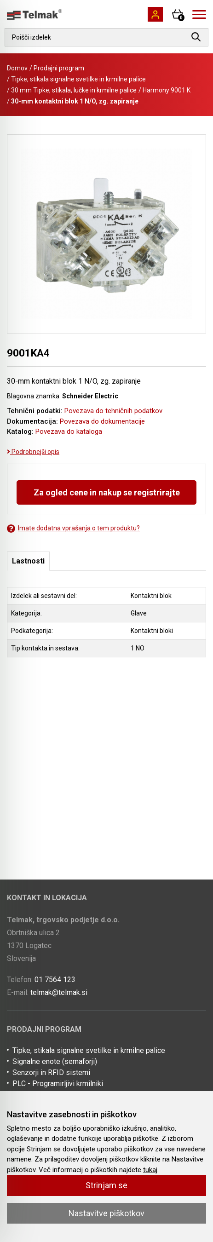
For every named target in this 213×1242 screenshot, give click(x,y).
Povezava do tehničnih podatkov (113, 411)
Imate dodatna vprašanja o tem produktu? (73, 528)
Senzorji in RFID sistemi (51, 1072)
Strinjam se (106, 1185)
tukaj (150, 1170)
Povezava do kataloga (68, 431)
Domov (17, 68)
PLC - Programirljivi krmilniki (57, 1083)
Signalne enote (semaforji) (54, 1061)
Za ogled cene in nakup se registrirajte (107, 492)
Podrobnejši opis (33, 451)
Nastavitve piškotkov (106, 1213)
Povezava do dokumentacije (102, 421)
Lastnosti (28, 561)
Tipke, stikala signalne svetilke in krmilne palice (78, 79)
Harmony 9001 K (166, 90)
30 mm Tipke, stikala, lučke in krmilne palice (74, 90)
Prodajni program (59, 68)
